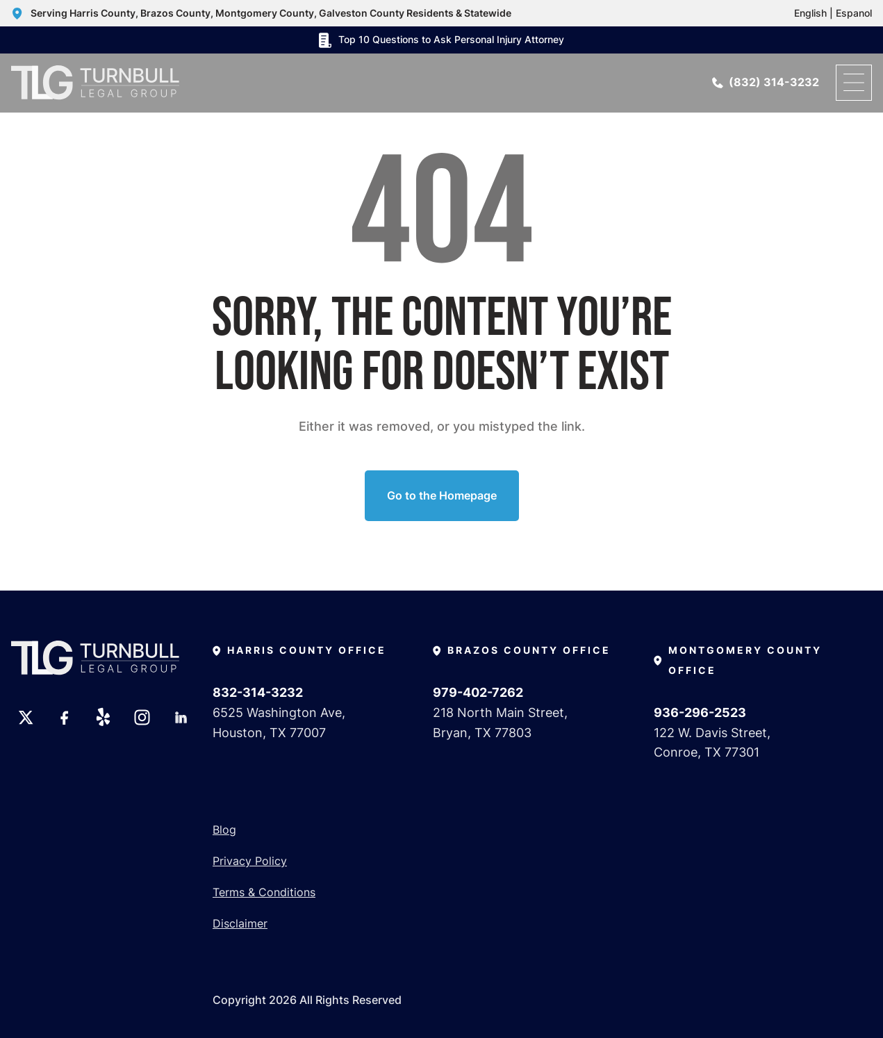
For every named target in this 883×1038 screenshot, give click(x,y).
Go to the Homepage (442, 495)
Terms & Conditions (264, 892)
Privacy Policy (250, 861)
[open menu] (854, 83)
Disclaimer (240, 923)
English (810, 13)
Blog (224, 830)
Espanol (854, 13)
